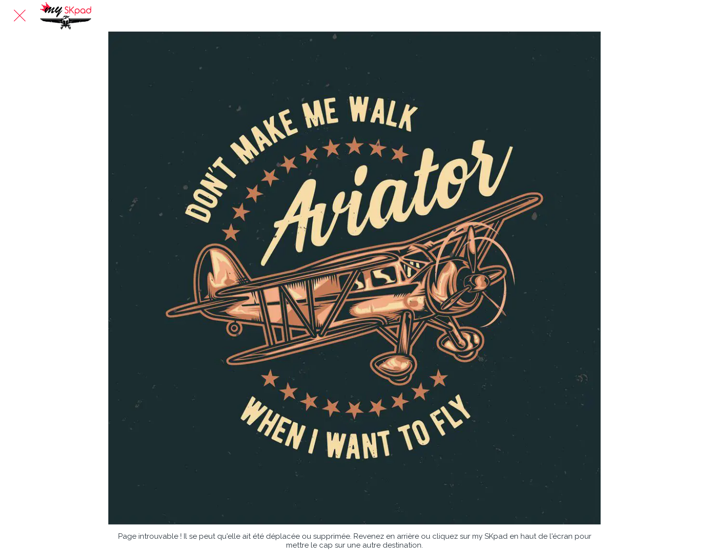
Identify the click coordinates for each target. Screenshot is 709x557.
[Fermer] (20, 16)
